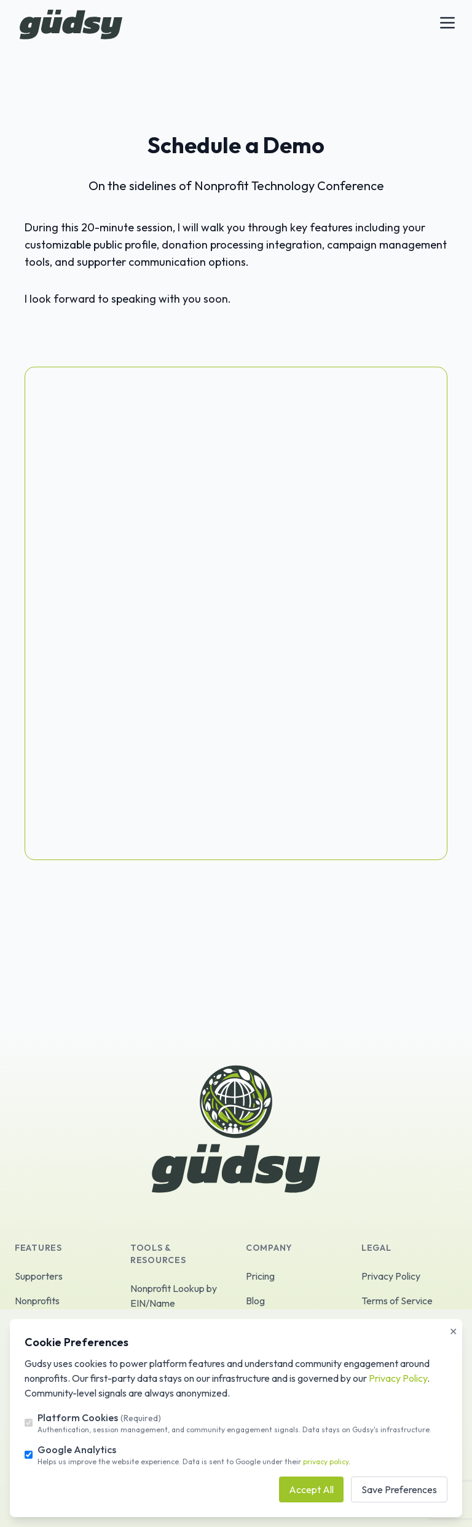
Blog (255, 1300)
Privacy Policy (390, 1276)
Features (38, 1247)
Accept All (311, 1489)
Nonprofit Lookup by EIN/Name (173, 1295)
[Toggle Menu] (447, 23)
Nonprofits (37, 1300)
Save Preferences (399, 1489)
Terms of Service (397, 1300)
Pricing (260, 1276)
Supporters (39, 1276)
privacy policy (325, 1461)
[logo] (71, 24)
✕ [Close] (453, 1331)
